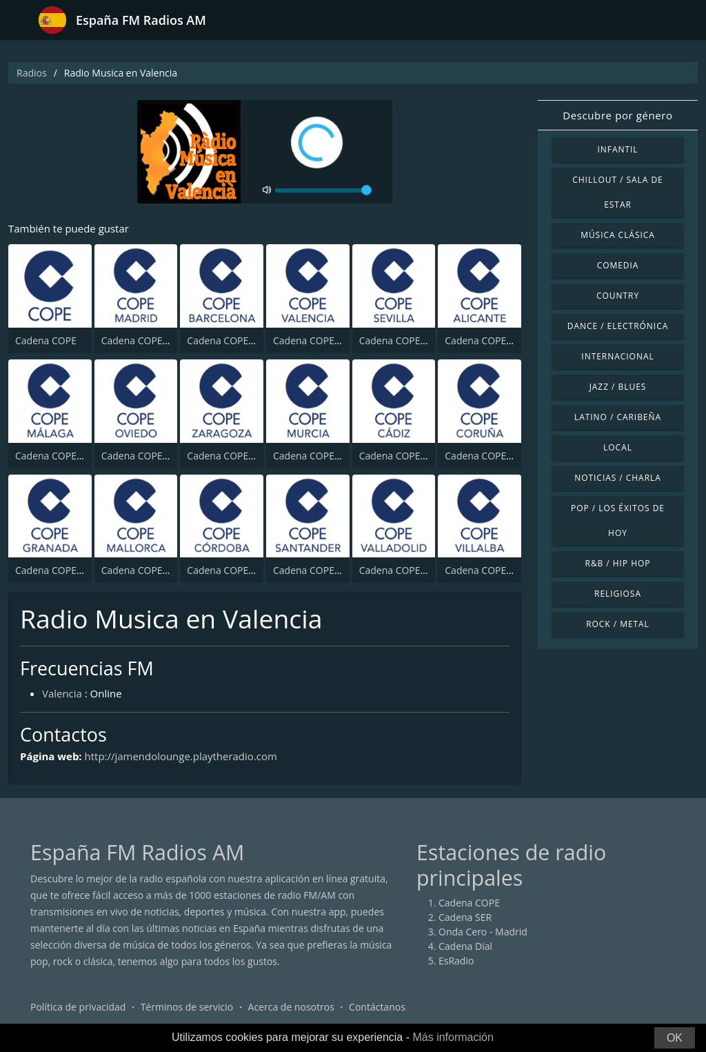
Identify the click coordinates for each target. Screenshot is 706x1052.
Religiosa (617, 593)
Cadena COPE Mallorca (152, 570)
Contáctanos (377, 1006)
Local (617, 447)
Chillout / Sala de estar (617, 192)
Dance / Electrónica (617, 326)
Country (617, 295)
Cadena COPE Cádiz (403, 455)
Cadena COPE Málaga (63, 455)
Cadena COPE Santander (328, 570)
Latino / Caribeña (617, 417)
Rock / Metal (617, 624)
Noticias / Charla (617, 478)
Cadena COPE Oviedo (149, 455)
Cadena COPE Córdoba (238, 570)
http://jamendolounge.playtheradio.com (181, 756)
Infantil (617, 149)
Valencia (62, 693)
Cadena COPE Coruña (493, 455)
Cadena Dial (465, 946)
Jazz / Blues (618, 387)
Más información (452, 1037)
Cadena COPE (46, 340)
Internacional (617, 356)
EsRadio (456, 960)
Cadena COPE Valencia (323, 340)
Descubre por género (617, 115)
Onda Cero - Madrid (482, 931)
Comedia (618, 265)
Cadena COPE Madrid (149, 340)
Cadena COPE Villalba (493, 570)
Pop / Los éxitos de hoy (618, 520)
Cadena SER (465, 917)
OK (675, 1038)
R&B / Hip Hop (618, 563)
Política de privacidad (77, 1006)
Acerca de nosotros (291, 1006)
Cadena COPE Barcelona (241, 340)
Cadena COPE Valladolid (413, 570)
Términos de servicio (187, 1006)
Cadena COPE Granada (66, 570)
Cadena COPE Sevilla (405, 340)
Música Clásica (618, 235)
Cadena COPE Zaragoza (239, 455)
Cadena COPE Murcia (320, 455)
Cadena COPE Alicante (494, 340)
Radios (32, 72)
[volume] (323, 190)
